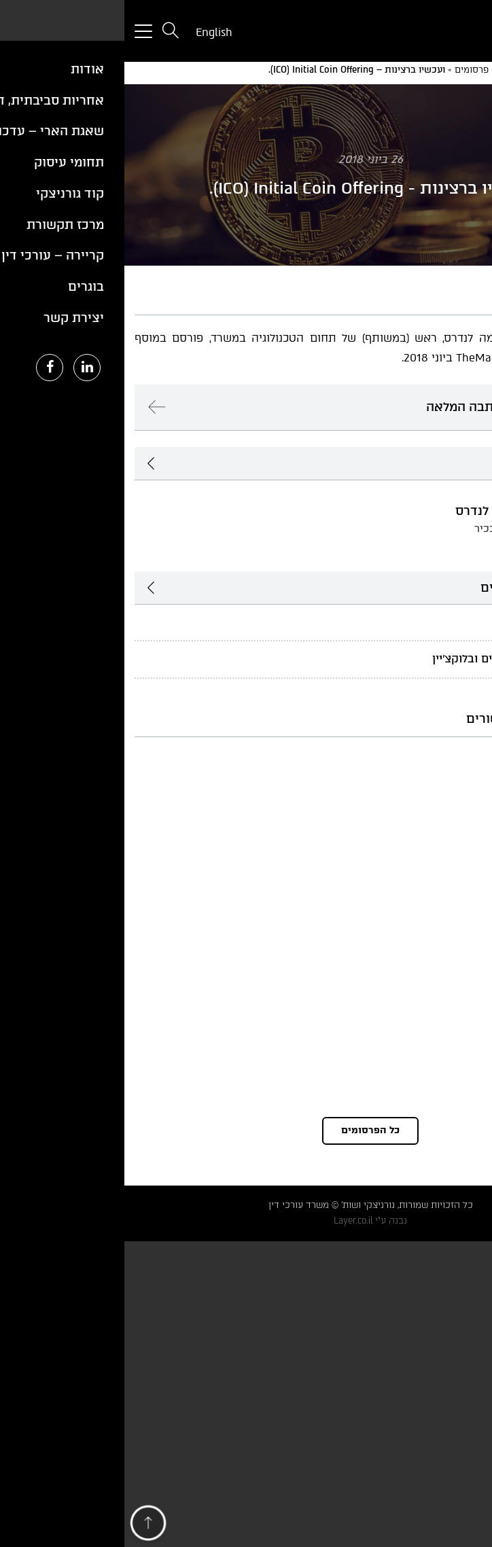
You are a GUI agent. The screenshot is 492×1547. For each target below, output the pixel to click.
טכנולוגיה (445, 621)
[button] (23, 1526)
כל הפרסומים (246, 1130)
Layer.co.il (228, 1220)
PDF (448, 290)
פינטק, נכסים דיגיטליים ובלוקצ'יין (388, 658)
